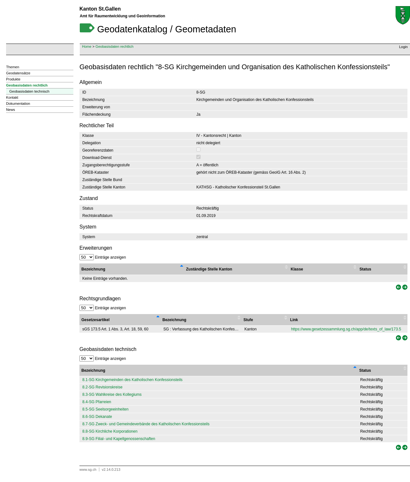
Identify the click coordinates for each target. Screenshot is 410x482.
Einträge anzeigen (102, 257)
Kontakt (12, 97)
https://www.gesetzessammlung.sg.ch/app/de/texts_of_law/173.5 (346, 329)
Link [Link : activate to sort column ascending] (294, 320)
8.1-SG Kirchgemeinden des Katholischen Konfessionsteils (132, 380)
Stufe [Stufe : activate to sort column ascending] (248, 320)
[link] (398, 287)
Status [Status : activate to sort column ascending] (365, 269)
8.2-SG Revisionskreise (102, 387)
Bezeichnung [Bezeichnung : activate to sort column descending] (93, 269)
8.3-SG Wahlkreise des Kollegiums (112, 394)
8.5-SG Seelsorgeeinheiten (105, 409)
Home (86, 46)
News (10, 110)
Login (403, 47)
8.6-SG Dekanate (97, 416)
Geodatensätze (18, 73)
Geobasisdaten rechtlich (114, 46)
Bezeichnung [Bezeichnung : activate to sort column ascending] (174, 320)
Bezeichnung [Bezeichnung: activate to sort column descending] (93, 370)
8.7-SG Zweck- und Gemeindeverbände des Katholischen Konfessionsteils (145, 424)
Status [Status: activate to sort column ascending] (365, 370)
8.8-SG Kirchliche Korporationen (109, 431)
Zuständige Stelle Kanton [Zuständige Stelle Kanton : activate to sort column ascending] (209, 269)
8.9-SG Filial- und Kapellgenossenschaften (118, 438)
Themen (12, 67)
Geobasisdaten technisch (29, 91)
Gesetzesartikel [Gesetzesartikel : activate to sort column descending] (95, 320)
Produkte (13, 79)
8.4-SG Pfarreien (96, 402)
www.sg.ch (87, 469)
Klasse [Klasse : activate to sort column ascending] (297, 269)
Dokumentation (18, 103)
